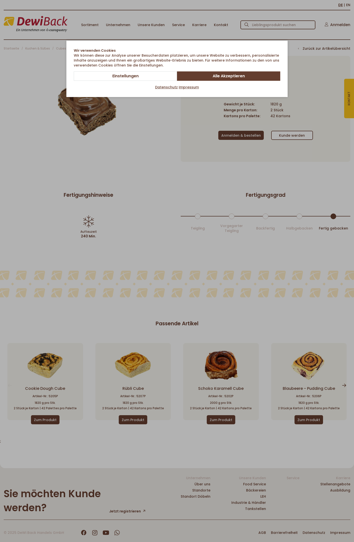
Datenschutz (166, 87)
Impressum (189, 87)
